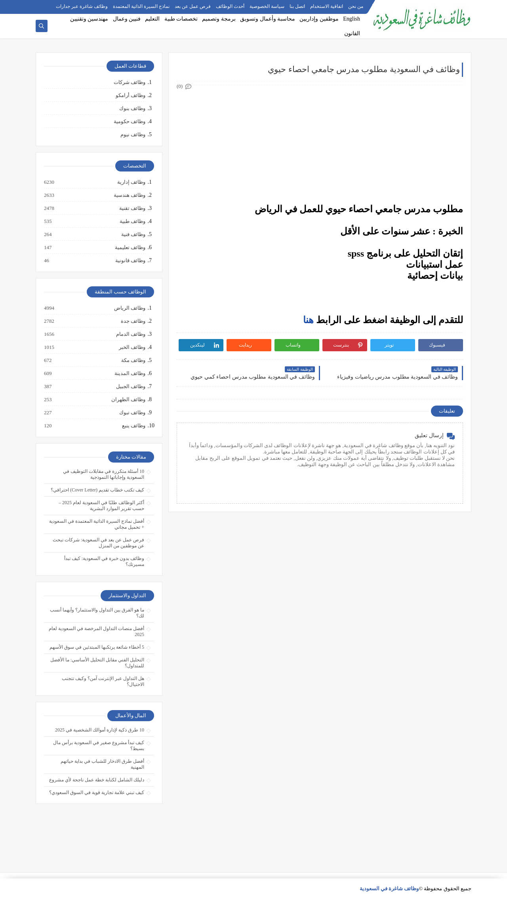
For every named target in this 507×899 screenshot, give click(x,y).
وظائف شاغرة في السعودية (389, 888)
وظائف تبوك (131, 413)
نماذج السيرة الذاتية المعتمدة (141, 6)
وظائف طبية (132, 221)
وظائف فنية (132, 234)
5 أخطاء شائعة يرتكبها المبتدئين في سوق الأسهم (97, 647)
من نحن (355, 6)
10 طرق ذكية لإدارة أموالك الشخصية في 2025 (99, 730)
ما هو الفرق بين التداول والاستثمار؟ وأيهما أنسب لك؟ (97, 613)
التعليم (152, 19)
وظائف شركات (129, 82)
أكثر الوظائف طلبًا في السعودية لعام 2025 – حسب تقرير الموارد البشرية (101, 505)
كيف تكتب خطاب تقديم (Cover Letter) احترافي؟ (97, 490)
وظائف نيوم (132, 134)
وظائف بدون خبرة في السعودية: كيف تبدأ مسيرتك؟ (104, 561)
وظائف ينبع (133, 426)
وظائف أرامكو (130, 95)
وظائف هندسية (129, 195)
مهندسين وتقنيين (89, 19)
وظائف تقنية (131, 208)
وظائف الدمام (130, 334)
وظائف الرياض (129, 308)
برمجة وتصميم (219, 19)
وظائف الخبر (131, 347)
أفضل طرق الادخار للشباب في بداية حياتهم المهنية (102, 764)
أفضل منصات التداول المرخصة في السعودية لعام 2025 (96, 631)
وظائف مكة (132, 360)
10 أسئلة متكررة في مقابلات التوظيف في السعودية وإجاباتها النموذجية (103, 474)
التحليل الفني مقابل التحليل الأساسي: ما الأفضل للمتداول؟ (97, 663)
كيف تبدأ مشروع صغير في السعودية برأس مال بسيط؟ (98, 745)
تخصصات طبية (181, 19)
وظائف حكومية (129, 121)
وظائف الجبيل (130, 386)
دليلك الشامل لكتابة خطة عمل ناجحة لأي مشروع (96, 780)
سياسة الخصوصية (267, 6)
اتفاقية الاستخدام (326, 6)
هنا (308, 320)
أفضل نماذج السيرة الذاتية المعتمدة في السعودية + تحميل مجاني (96, 524)
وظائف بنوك (132, 108)
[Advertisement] (320, 145)
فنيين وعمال (127, 19)
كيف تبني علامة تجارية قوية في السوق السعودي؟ (96, 792)
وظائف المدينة (129, 373)
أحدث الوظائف (230, 6)
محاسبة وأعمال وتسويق (267, 19)
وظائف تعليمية (129, 247)
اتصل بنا (297, 6)
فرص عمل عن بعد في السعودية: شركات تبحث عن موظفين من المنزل (98, 543)
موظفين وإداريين (319, 19)
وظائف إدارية (130, 182)
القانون (352, 33)
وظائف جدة (132, 321)
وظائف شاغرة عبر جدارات (82, 6)
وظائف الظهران (128, 399)
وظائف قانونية (129, 260)
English (351, 19)
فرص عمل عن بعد (193, 6)
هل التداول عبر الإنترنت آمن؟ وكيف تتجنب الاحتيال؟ (103, 681)
